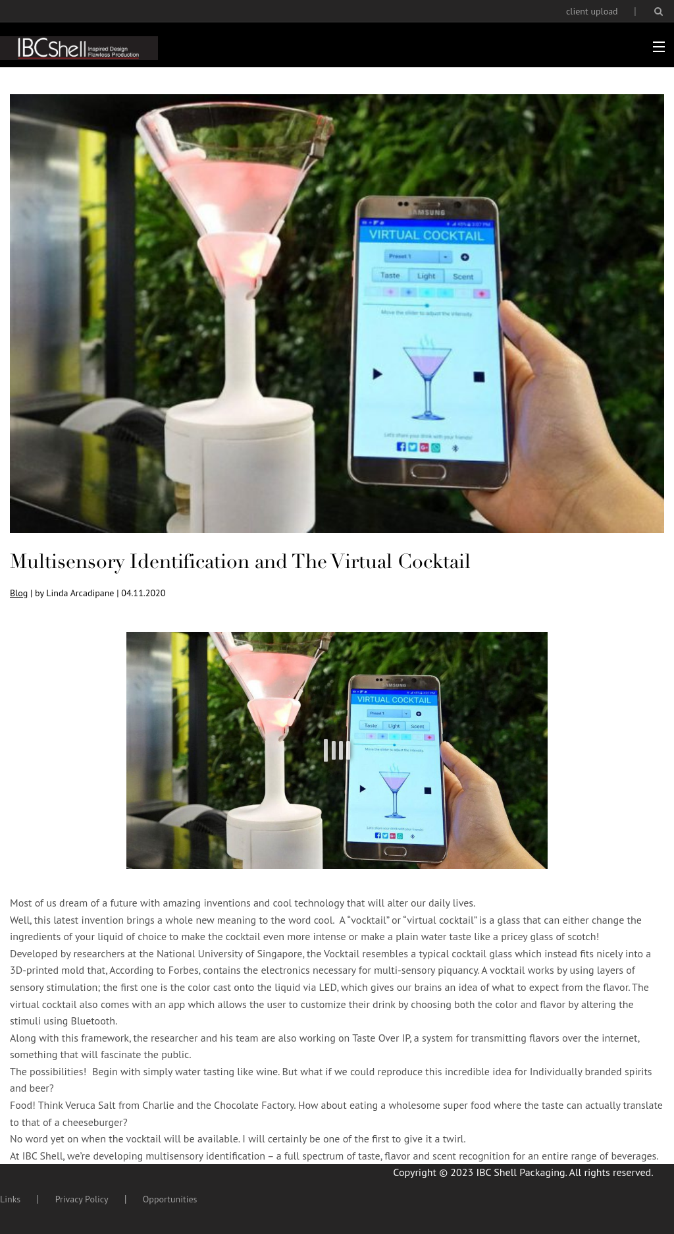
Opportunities (170, 1199)
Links (10, 1199)
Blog (19, 593)
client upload (592, 11)
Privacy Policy (82, 1199)
